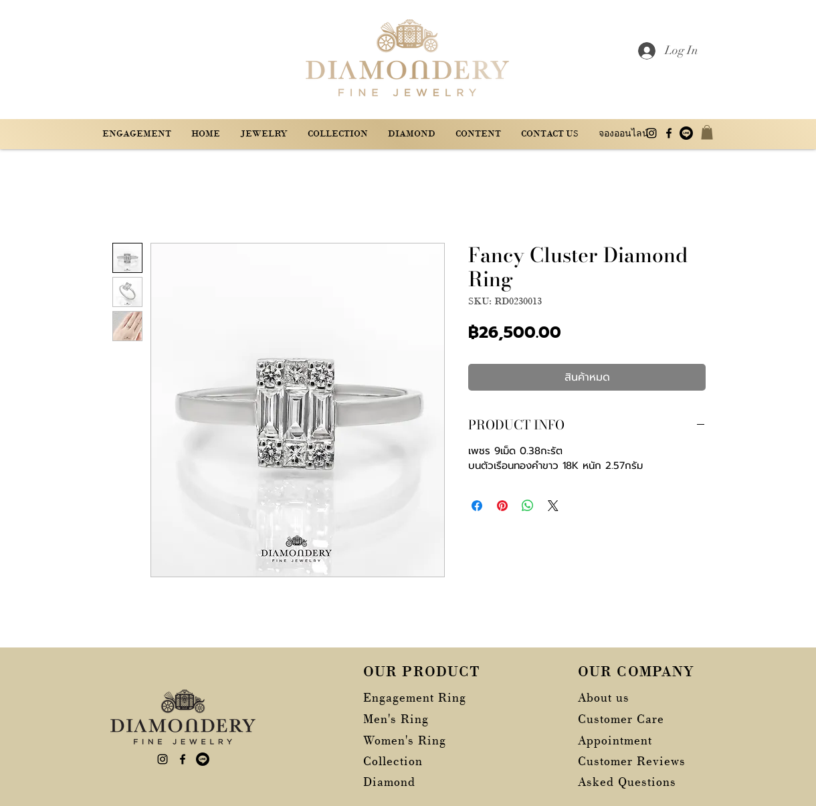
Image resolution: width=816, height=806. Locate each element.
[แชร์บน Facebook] (477, 506)
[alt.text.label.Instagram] (651, 133)
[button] (478, 133)
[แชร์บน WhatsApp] (528, 506)
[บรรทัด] (686, 133)
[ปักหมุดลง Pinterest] (502, 506)
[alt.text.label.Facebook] (669, 133)
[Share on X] (553, 506)
